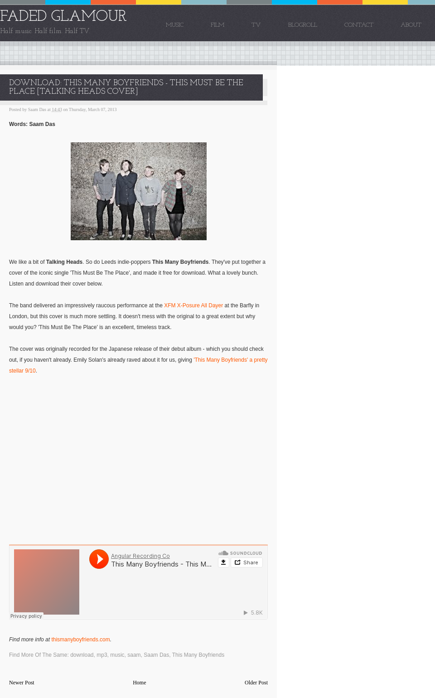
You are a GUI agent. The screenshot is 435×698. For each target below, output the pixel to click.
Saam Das (156, 655)
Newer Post (21, 682)
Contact (358, 25)
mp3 (102, 655)
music (117, 655)
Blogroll (302, 25)
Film (217, 25)
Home (139, 682)
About (411, 25)
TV (256, 25)
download (81, 655)
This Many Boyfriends (198, 655)
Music (175, 25)
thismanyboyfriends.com (80, 639)
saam (133, 655)
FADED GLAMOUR (63, 17)
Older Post (256, 682)
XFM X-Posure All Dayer (193, 305)
